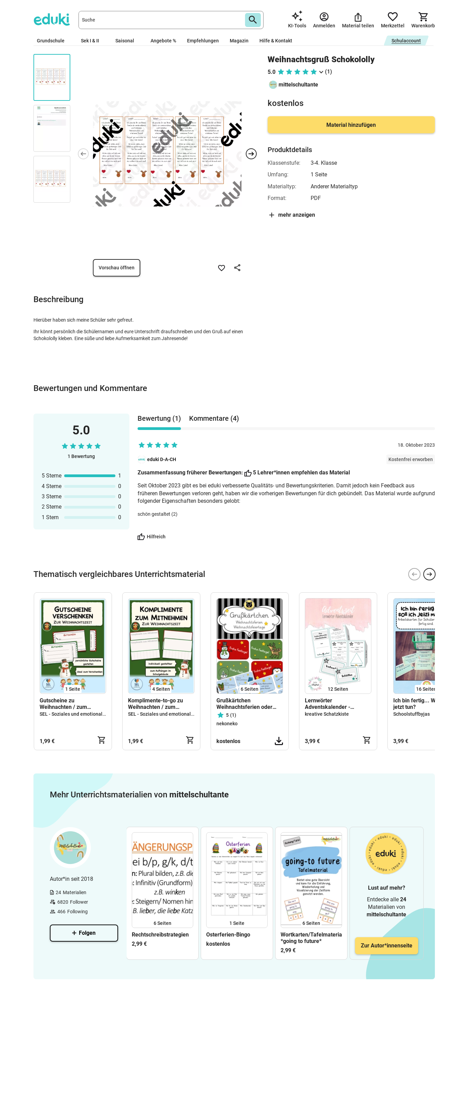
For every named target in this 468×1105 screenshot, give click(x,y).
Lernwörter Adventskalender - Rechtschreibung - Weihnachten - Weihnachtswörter (327, 703)
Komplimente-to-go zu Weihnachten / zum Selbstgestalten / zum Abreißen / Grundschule (157, 703)
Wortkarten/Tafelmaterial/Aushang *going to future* (311, 937)
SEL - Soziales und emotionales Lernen (82, 714)
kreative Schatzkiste (327, 714)
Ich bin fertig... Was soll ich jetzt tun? (426, 703)
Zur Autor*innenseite (386, 945)
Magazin (239, 40)
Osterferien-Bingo (228, 934)
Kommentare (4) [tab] (214, 418)
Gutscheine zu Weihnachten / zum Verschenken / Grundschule (63, 703)
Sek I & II (92, 40)
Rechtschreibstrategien (160, 934)
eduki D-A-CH (161, 459)
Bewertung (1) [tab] (159, 418)
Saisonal (127, 40)
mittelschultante (298, 84)
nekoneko (227, 723)
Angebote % (163, 40)
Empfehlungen (203, 40)
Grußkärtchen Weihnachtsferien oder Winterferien (244, 703)
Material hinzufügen (351, 125)
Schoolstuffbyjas (411, 714)
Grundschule (53, 40)
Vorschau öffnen (116, 267)
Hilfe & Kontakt (275, 40)
